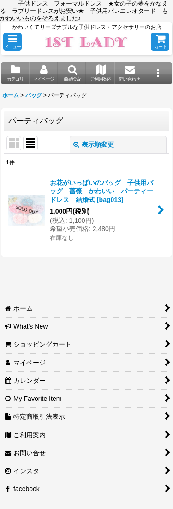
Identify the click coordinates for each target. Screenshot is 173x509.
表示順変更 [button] (93, 144)
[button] (12, 42)
